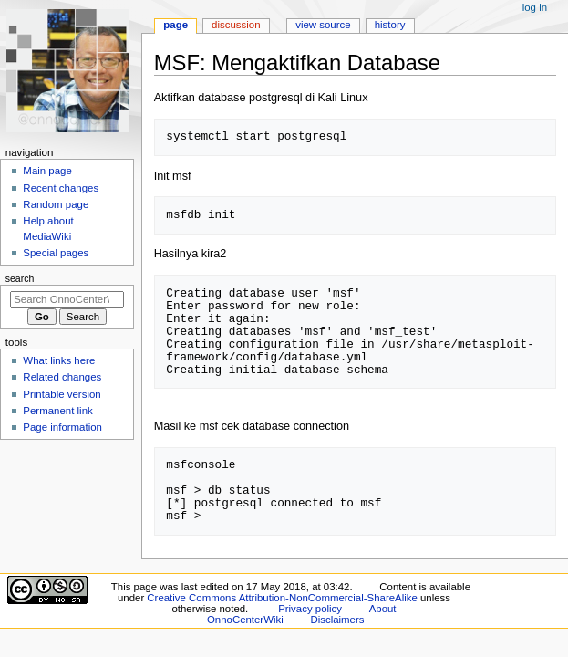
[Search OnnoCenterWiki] (67, 299)
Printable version (61, 394)
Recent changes (60, 187)
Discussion (236, 24)
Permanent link (57, 410)
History (390, 24)
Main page (47, 170)
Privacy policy (310, 608)
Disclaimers (337, 619)
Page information (62, 427)
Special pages (55, 252)
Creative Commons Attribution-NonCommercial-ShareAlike (282, 597)
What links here (59, 360)
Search (20, 278)
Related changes (62, 376)
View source (322, 24)
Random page (55, 204)
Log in (534, 7)
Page (175, 24)
